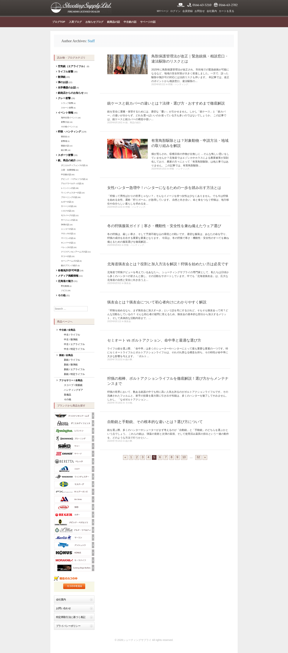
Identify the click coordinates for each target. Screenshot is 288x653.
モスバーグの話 (68, 215)
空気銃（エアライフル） (72, 66)
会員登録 (187, 11)
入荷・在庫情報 (68, 170)
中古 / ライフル (72, 334)
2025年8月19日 (115, 122)
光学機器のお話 (67, 87)
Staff (91, 41)
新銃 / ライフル (72, 360)
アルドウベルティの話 (71, 183)
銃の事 (128, 359)
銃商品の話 (113, 21)
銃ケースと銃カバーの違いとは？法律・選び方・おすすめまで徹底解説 (166, 103)
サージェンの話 (68, 220)
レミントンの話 (68, 188)
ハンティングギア (73, 390)
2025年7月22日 (115, 359)
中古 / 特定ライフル (74, 349)
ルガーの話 (66, 202)
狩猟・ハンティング (178, 84)
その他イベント (68, 126)
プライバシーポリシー (68, 625)
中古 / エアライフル (74, 344)
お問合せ (200, 11)
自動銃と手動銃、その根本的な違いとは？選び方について (155, 422)
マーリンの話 (67, 238)
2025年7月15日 (115, 441)
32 (198, 457)
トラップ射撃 (67, 103)
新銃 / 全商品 (66, 355)
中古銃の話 (130, 21)
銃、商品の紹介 (133, 122)
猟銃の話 (65, 146)
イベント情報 (65, 112)
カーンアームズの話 (70, 261)
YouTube (181, 5)
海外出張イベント (69, 117)
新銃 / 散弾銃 (71, 364)
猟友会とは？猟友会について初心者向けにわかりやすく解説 (156, 302)
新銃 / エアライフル (74, 369)
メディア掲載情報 (68, 275)
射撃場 (64, 141)
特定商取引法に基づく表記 (70, 617)
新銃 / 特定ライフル (74, 374)
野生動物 (65, 286)
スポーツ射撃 (65, 155)
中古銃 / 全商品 (67, 330)
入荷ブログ (75, 21)
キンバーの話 (67, 243)
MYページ (162, 11)
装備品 (67, 394)
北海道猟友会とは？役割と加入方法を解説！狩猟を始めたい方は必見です (167, 264)
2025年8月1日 (114, 321)
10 (184, 457)
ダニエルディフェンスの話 (73, 165)
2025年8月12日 (115, 207)
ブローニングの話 (69, 197)
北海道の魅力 (65, 281)
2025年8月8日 (114, 245)
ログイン (175, 11)
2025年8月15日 (159, 168)
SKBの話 (65, 224)
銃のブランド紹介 (69, 265)
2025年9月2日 (158, 84)
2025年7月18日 (115, 403)
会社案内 (212, 11)
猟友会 (127, 283)
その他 (128, 403)
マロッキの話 (67, 233)
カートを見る (226, 11)
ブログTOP (58, 21)
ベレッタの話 (67, 247)
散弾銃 (62, 76)
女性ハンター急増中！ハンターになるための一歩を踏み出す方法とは (164, 188)
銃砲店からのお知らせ (71, 92)
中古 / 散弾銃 (71, 339)
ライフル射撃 (65, 71)
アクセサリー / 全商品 (71, 380)
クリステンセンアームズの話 (74, 252)
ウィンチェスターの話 (71, 192)
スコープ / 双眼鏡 (73, 385)
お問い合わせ (63, 608)
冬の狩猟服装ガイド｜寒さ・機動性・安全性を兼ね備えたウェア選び (164, 226)
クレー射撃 (64, 98)
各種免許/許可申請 (68, 270)
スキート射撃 (67, 108)
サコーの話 (66, 256)
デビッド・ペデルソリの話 (73, 179)
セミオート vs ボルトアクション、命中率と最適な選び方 (154, 340)
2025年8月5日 (114, 283)
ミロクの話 (66, 211)
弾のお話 (63, 82)
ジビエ (64, 290)
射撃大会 (65, 122)
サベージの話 (148, 21)
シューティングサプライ (81, 7)
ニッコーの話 (67, 229)
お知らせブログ (94, 21)
